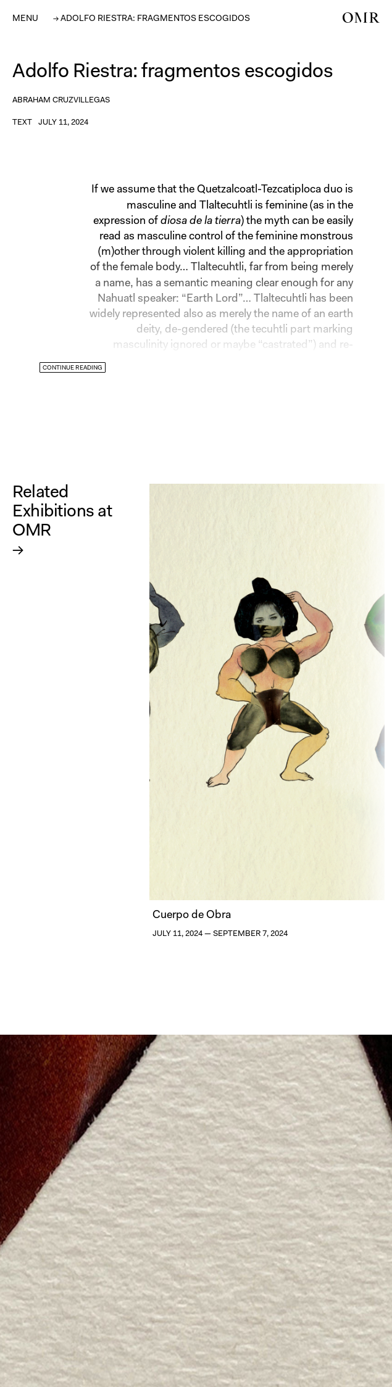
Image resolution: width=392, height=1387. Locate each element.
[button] (25, 18)
